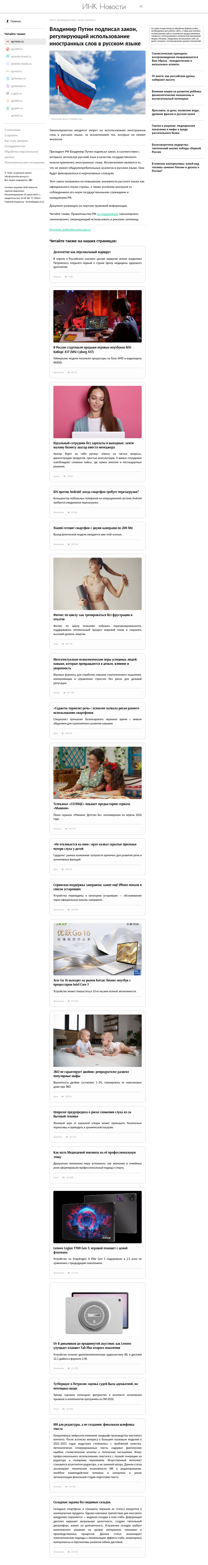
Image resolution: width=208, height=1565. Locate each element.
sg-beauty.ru (18, 86)
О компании (12, 130)
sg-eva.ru (16, 71)
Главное (13, 21)
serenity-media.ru (21, 64)
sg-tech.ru (17, 115)
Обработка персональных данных (21, 154)
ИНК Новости (104, 6)
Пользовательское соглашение (25, 162)
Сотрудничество (15, 146)
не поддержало (107, 214)
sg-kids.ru (16, 101)
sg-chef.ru (17, 49)
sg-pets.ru (17, 108)
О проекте (11, 135)
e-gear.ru (16, 93)
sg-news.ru (17, 41)
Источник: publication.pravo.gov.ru (70, 229)
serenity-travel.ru (21, 56)
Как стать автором (16, 141)
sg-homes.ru (18, 78)
